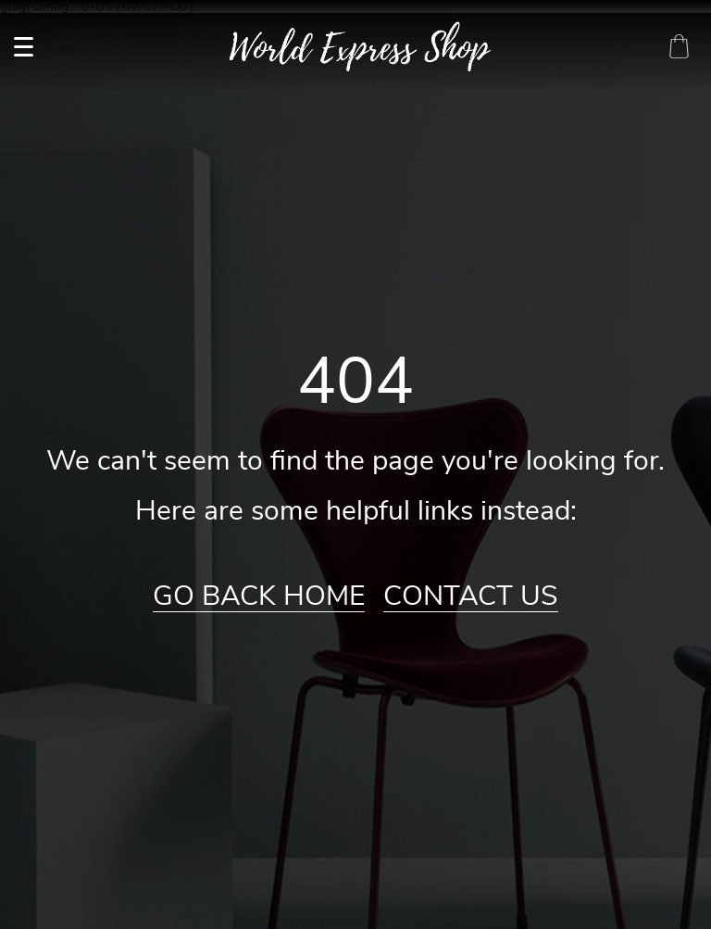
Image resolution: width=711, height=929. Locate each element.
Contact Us (470, 596)
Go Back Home (259, 596)
